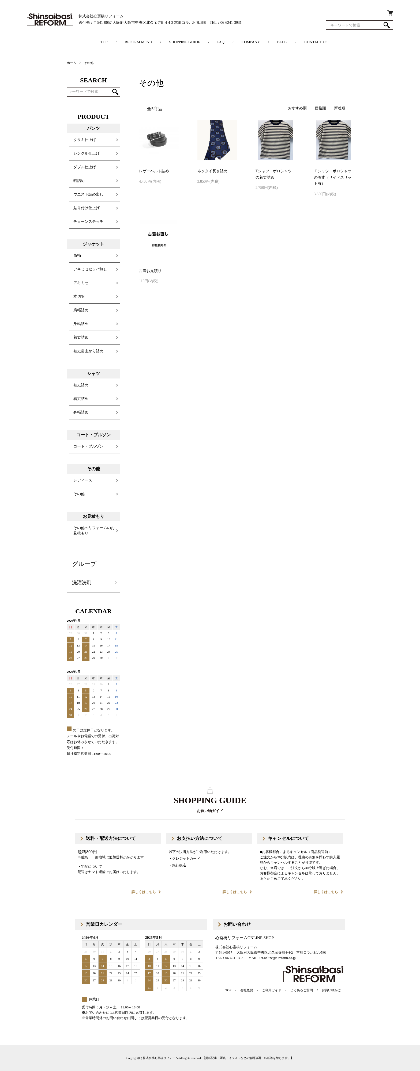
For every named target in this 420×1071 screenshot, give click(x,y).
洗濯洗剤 (81, 582)
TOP (103, 42)
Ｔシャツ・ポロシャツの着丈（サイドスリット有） (332, 177)
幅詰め (79, 181)
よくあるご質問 (301, 990)
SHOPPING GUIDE (184, 42)
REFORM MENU (138, 42)
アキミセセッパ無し (90, 269)
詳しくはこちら (144, 892)
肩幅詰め (80, 310)
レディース (82, 480)
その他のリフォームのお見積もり (94, 530)
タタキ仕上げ (84, 140)
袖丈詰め (80, 385)
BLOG (282, 42)
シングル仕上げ (86, 153)
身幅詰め (80, 324)
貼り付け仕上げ (86, 208)
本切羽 (79, 296)
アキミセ (80, 283)
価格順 (320, 108)
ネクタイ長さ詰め (212, 171)
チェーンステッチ (88, 222)
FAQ (220, 42)
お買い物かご (331, 990)
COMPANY (251, 42)
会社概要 (246, 990)
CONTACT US (316, 42)
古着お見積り (150, 271)
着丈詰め (80, 337)
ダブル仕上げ (84, 167)
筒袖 (77, 256)
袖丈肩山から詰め (88, 351)
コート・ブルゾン (88, 446)
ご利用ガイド (271, 990)
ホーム (71, 63)
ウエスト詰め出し (88, 194)
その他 (88, 63)
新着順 (339, 108)
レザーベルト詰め (154, 171)
